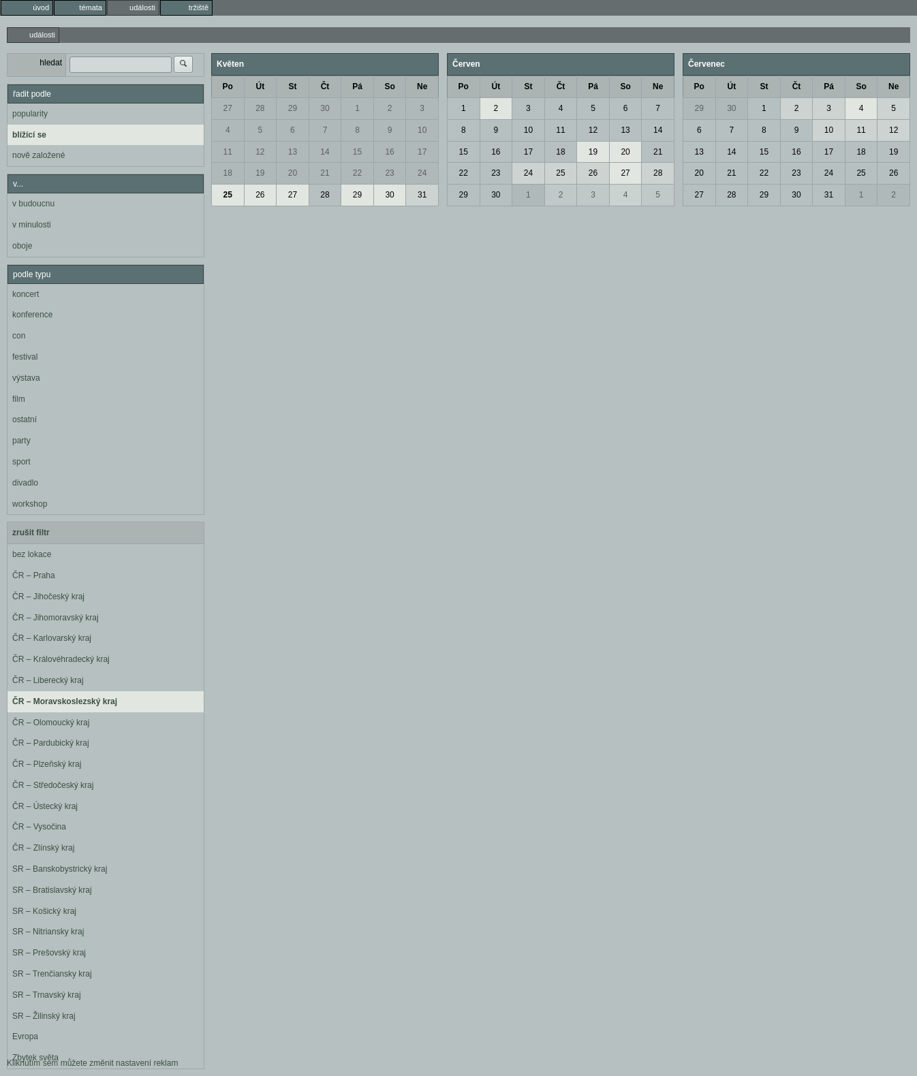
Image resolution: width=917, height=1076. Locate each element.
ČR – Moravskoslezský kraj (64, 701)
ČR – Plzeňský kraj (46, 764)
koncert (25, 294)
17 (422, 152)
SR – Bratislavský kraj (52, 890)
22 (357, 173)
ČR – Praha (33, 575)
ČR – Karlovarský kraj (51, 638)
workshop (29, 504)
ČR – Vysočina (39, 827)
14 (324, 152)
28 (259, 108)
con (18, 336)
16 (389, 152)
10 (422, 130)
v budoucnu (33, 203)
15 (357, 152)
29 (292, 108)
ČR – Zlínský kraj (43, 848)
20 (292, 173)
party (21, 440)
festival (24, 357)
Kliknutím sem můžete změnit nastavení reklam (92, 1063)
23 (389, 173)
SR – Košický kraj (44, 911)
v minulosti (31, 225)
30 (324, 108)
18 (227, 173)
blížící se (29, 135)
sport (21, 461)
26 (259, 195)
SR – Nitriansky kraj (48, 931)
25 (227, 195)
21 (324, 173)
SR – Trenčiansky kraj (52, 974)
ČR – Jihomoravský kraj (55, 617)
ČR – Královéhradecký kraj (61, 659)
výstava (26, 378)
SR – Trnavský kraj (46, 995)
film (18, 399)
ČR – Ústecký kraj (45, 806)
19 (259, 173)
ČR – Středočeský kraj (52, 785)
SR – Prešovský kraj (49, 953)
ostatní (24, 419)
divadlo (25, 483)
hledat (51, 62)
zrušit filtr (31, 532)
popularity (30, 113)
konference (32, 314)
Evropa (25, 1036)
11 (227, 152)
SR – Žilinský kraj (44, 1016)
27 (227, 108)
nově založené (38, 155)
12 (259, 152)
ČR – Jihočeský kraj (48, 596)
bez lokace (31, 554)
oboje (22, 246)
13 (292, 152)
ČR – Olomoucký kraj (50, 722)
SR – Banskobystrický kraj (59, 869)
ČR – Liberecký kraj (48, 680)
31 (422, 195)
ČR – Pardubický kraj (50, 743)
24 (422, 173)
